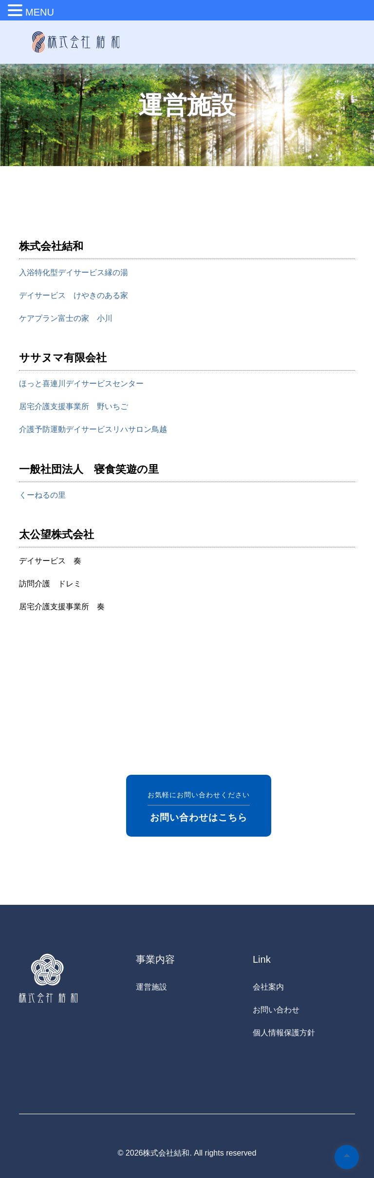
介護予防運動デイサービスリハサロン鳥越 (93, 429)
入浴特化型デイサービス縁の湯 (73, 272)
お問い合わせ (276, 1010)
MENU (39, 12)
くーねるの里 (42, 495)
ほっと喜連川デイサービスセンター (81, 383)
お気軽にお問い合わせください (199, 806)
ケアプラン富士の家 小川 (65, 318)
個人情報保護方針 (284, 1032)
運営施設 (151, 987)
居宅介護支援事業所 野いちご (73, 406)
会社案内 (268, 987)
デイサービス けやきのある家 (73, 295)
